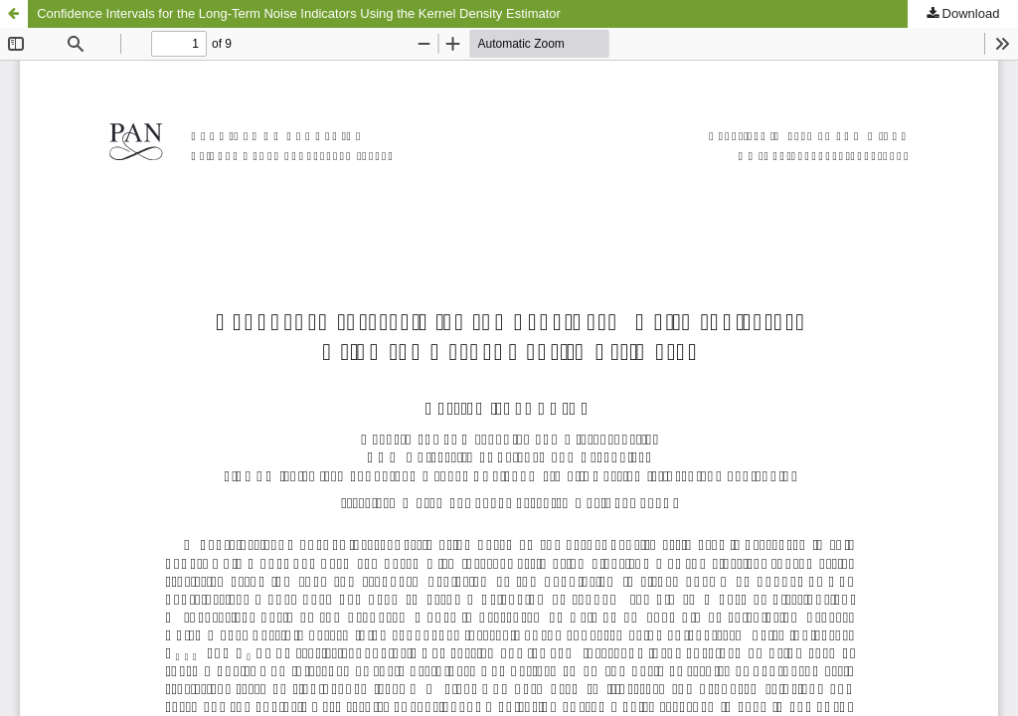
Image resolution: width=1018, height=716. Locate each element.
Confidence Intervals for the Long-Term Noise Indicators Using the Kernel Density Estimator (299, 13)
